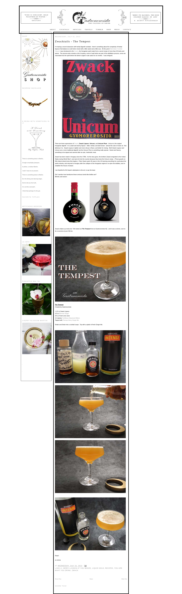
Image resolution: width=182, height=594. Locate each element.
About (53, 29)
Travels (89, 29)
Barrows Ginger (64, 313)
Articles (77, 29)
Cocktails (64, 29)
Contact (127, 29)
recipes (109, 568)
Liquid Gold (98, 568)
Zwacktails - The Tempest (72, 41)
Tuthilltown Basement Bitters (71, 318)
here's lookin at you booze (77, 568)
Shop (109, 29)
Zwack (76, 51)
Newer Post (58, 579)
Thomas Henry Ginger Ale (71, 320)
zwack (75, 570)
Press (117, 29)
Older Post (124, 579)
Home (91, 579)
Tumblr (99, 29)
